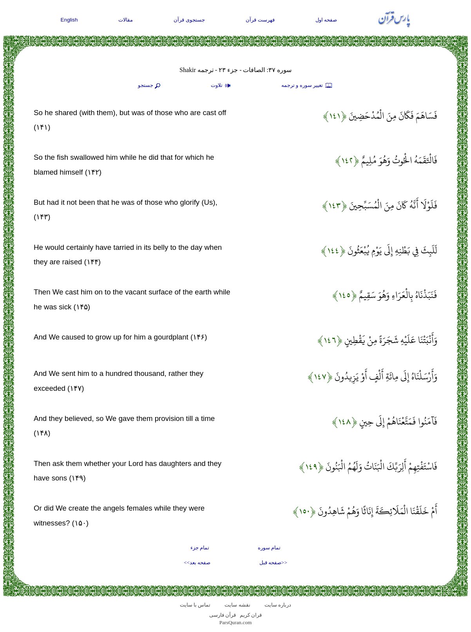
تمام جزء (199, 548)
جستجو (150, 86)
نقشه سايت (237, 605)
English (69, 20)
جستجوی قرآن (189, 20)
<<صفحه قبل (273, 562)
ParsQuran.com (235, 622)
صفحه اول (326, 20)
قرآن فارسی (222, 615)
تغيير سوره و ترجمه (307, 86)
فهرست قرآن (260, 20)
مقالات (125, 20)
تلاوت (222, 86)
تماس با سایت (195, 605)
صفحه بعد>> (197, 562)
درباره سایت (277, 605)
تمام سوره (269, 548)
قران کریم (251, 615)
